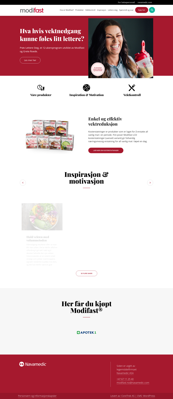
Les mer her (30, 60)
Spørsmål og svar (126, 10)
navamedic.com (145, 2)
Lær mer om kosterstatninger (105, 150)
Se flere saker (86, 273)
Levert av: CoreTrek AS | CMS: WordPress (132, 395)
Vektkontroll (90, 10)
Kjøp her (141, 10)
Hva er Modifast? (67, 10)
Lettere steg (112, 10)
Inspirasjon (101, 10)
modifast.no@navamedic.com (133, 382)
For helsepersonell (126, 2)
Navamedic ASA (125, 373)
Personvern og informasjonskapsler (37, 395)
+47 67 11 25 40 (125, 379)
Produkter (79, 10)
